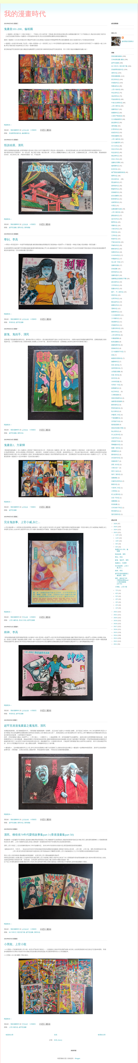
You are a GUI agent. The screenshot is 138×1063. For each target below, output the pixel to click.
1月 (117, 608)
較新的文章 (9, 1035)
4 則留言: (33, 224)
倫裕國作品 (25, 133)
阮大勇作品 (115, 411)
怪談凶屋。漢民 (14, 145)
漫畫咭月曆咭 (115, 162)
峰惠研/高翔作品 (116, 358)
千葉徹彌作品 (115, 418)
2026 (115, 523)
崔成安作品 (115, 132)
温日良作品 (115, 219)
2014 (115, 635)
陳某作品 (114, 484)
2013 (115, 638)
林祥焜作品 (115, 272)
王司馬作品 (115, 285)
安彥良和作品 (115, 328)
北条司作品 (115, 438)
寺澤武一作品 (115, 385)
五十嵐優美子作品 (117, 351)
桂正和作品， (115, 391)
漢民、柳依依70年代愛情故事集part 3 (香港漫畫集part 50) (39, 834)
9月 (117, 544)
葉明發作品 (115, 186)
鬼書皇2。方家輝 (14, 445)
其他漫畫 (114, 269)
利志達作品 (115, 152)
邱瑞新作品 (115, 325)
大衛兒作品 (115, 229)
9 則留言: (34, 819)
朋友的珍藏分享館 (117, 428)
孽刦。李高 (11, 239)
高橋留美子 (115, 461)
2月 (117, 605)
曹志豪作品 (115, 182)
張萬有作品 (115, 252)
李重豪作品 (115, 259)
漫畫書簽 (114, 501)
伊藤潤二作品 (115, 415)
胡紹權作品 (115, 322)
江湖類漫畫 (115, 395)
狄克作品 (114, 169)
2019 (115, 620)
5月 (117, 596)
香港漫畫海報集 (116, 56)
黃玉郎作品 (115, 79)
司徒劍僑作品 (115, 99)
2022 (115, 612)
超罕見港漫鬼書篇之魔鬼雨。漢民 (25, 725)
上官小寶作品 (115, 106)
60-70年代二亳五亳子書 (17, 932)
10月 (117, 541)
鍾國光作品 (115, 305)
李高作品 (12, 322)
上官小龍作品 (13, 1027)
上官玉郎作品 (115, 335)
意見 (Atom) (58, 1040)
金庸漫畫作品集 (116, 209)
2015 (115, 632)
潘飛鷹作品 (115, 451)
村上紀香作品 (115, 494)
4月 (117, 599)
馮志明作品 (115, 96)
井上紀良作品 (115, 434)
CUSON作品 (115, 255)
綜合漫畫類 (115, 196)
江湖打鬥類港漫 (116, 116)
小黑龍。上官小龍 (15, 944)
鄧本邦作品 (115, 332)
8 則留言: (33, 617)
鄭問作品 (114, 222)
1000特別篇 (115, 381)
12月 (117, 535)
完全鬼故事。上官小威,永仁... (22, 522)
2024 (115, 529)
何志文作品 (115, 149)
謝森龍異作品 (115, 345)
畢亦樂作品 (115, 511)
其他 (112, 355)
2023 (115, 532)
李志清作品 (115, 93)
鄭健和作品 (115, 189)
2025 (115, 526)
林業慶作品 (115, 388)
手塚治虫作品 (115, 242)
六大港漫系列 (115, 315)
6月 (117, 593)
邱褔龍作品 (115, 83)
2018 (115, 623)
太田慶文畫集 (115, 371)
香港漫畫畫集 (115, 76)
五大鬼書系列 (115, 142)
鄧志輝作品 (115, 156)
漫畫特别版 (115, 265)
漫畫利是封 (115, 275)
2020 (115, 618)
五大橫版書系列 (116, 119)
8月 (117, 547)
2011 (115, 644)
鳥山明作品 (115, 431)
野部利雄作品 (115, 408)
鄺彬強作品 (115, 249)
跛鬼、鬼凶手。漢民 (16, 334)
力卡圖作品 (115, 318)
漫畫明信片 (115, 109)
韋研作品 (114, 295)
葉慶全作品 (115, 288)
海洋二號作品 (115, 474)
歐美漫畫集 (115, 342)
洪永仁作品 (22, 620)
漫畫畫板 (114, 478)
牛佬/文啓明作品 (116, 103)
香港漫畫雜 (115, 136)
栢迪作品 (114, 239)
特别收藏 (114, 504)
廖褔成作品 (115, 215)
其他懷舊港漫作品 (15, 133)
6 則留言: (34, 130)
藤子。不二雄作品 (117, 292)
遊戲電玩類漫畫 (116, 401)
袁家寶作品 (115, 202)
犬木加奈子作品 (116, 507)
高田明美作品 (115, 368)
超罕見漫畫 (13, 227)
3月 (117, 602)
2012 (115, 641)
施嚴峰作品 (115, 361)
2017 (115, 626)
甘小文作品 (115, 146)
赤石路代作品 (115, 458)
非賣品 (113, 205)
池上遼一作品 (115, 262)
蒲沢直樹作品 (115, 514)
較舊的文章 (102, 1035)
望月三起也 (115, 471)
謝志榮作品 (115, 122)
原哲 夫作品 (115, 464)
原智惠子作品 (115, 441)
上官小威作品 (13, 620)
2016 (115, 629)
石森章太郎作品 (116, 481)
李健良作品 (115, 245)
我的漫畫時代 (25, 14)
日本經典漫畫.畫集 (117, 59)
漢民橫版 (27, 227)
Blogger (77, 1058)
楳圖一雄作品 (115, 448)
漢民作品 (20, 227)
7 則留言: (33, 507)
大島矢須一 (115, 468)
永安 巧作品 (115, 498)
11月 (117, 538)
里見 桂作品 (115, 365)
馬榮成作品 (115, 86)
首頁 (55, 1035)
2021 (115, 615)
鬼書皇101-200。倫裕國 (18, 29)
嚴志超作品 (115, 302)
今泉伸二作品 (115, 488)
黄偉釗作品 (115, 348)
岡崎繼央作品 (115, 444)
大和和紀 (114, 491)
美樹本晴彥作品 (116, 398)
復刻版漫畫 (115, 424)
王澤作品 (114, 235)
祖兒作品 (114, 378)
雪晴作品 (114, 308)
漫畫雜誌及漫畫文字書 (118, 278)
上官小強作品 (115, 89)
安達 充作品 (115, 375)
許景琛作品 (115, 129)
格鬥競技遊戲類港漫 (118, 172)
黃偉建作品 (115, 192)
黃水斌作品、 (115, 179)
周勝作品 (114, 225)
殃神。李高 (11, 632)
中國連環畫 (115, 338)
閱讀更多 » (7, 125)
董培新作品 (115, 454)
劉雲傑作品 (115, 199)
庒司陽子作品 (115, 421)
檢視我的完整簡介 (128, 41)
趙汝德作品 (115, 282)
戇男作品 (114, 176)
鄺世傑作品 (115, 405)
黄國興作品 (115, 113)
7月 (117, 590)
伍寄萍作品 (115, 298)
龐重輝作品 (115, 312)
